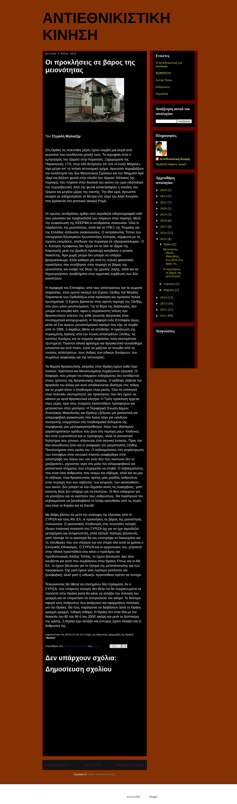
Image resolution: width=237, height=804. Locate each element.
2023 (163, 196)
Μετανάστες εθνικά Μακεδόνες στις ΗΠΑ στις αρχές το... (173, 256)
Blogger (153, 796)
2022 (163, 202)
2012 (163, 309)
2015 (163, 239)
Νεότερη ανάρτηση (57, 764)
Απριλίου (169, 284)
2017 (163, 226)
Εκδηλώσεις (163, 87)
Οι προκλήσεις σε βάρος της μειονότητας (172, 273)
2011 (163, 315)
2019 (163, 214)
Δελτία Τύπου (164, 80)
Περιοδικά (162, 94)
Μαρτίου (169, 290)
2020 (163, 208)
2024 (163, 190)
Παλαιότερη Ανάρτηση (130, 764)
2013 (163, 303)
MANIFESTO (163, 73)
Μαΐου (168, 244)
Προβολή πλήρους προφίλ (171, 164)
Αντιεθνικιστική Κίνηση (174, 159)
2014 (163, 297)
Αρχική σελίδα (92, 764)
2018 (163, 220)
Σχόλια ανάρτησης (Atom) (101, 774)
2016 (163, 233)
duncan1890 (133, 796)
